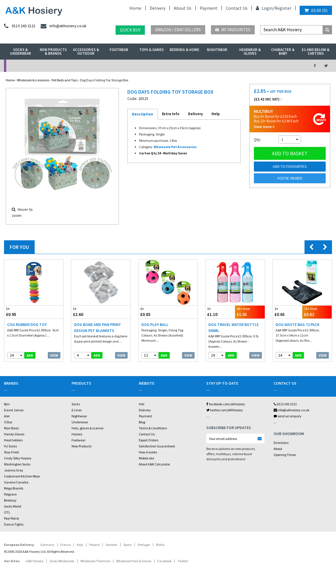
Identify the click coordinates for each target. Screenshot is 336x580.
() (315, 10)
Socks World (12, 506)
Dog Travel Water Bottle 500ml (233, 327)
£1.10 (220, 311)
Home (135, 8)
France (65, 544)
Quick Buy (130, 30)
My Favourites (232, 29)
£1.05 (250, 311)
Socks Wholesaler (62, 561)
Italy (80, 544)
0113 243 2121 (285, 404)
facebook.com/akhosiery (225, 404)
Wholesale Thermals (95, 561)
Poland (94, 544)
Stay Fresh (11, 452)
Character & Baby (283, 51)
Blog (142, 422)
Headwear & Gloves (250, 51)
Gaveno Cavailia (16, 482)
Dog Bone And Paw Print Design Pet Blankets (97, 327)
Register (282, 8)
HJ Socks (10, 446)
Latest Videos (268, 65)
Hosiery (77, 434)
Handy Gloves (14, 434)
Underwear (80, 422)
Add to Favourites (290, 166)
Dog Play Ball (154, 324)
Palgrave (10, 494)
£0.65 (287, 311)
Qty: (257, 139)
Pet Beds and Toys (65, 80)
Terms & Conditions (153, 428)
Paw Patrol (11, 518)
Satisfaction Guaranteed (157, 446)
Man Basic (11, 428)
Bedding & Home (184, 49)
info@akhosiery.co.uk (291, 410)
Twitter (182, 561)
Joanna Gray (13, 470)
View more (264, 126)
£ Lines (77, 410)
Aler (7, 416)
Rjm (7, 404)
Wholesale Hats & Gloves (133, 561)
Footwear (119, 49)
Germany (47, 544)
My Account (117, 65)
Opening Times (285, 455)
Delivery (157, 8)
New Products (82, 446)
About (278, 449)
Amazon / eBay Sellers (178, 29)
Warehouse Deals (192, 65)
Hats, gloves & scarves (87, 428)
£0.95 (19, 311)
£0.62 (317, 311)
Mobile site (146, 458)
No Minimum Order (41, 65)
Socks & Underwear (20, 51)
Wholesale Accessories (33, 80)
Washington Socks (17, 464)
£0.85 (153, 311)
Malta (160, 544)
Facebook (164, 561)
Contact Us (237, 8)
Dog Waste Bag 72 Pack (297, 324)
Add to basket (290, 153)
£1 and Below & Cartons (315, 51)
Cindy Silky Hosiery (17, 458)
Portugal (144, 544)
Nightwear (217, 49)
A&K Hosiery (35, 561)
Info (141, 404)
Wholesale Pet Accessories (175, 147)
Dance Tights (13, 524)
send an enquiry (287, 416)
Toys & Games (151, 49)
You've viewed (289, 178)
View (54, 355)
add (30, 355)
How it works (148, 452)
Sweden (111, 544)
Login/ (265, 8)
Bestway (10, 500)
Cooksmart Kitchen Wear (22, 476)
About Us (182, 8)
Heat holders (13, 440)
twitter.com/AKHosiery (224, 410)
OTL (7, 512)
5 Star (8, 422)
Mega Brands (13, 488)
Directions (281, 443)
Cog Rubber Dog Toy (27, 324)
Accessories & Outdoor (86, 51)
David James (13, 410)
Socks (76, 404)
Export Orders (148, 440)
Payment (209, 8)
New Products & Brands (53, 51)
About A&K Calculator (154, 464)
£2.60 (86, 311)
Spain (127, 544)
